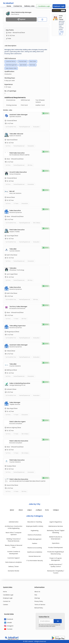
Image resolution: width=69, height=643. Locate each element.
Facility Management (34, 539)
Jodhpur (39, 510)
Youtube (8, 629)
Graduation (36, 127)
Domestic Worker (13, 571)
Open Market (23, 65)
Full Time (8, 146)
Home (9, 6)
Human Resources (35, 556)
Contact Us (17, 6)
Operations (55, 543)
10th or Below (36, 223)
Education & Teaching (34, 522)
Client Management (11, 65)
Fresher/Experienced (24, 127)
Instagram (8, 626)
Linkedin (8, 623)
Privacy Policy (38, 601)
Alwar (20, 510)
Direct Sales (33, 61)
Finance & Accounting (34, 548)
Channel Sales (22, 61)
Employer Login (59, 6)
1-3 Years (15, 203)
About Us (37, 592)
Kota (47, 510)
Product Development (55, 547)
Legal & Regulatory (55, 522)
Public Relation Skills (11, 68)
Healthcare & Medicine (34, 552)
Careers (5, 604)
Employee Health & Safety (34, 526)
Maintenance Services (56, 526)
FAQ (35, 595)
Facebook (8, 619)
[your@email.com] (46, 621)
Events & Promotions (34, 535)
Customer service (10, 61)
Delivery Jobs (29, 6)
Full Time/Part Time (11, 127)
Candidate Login (44, 6)
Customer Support (13, 558)
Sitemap (37, 598)
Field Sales (32, 65)
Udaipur (56, 510)
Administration (13, 522)
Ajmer (12, 510)
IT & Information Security (35, 560)
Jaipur (29, 510)
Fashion (34, 543)
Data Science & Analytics (13, 562)
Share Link (61, 33)
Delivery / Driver (13, 566)
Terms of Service (39, 604)
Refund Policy (38, 608)
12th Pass (29, 165)
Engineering (34, 530)
